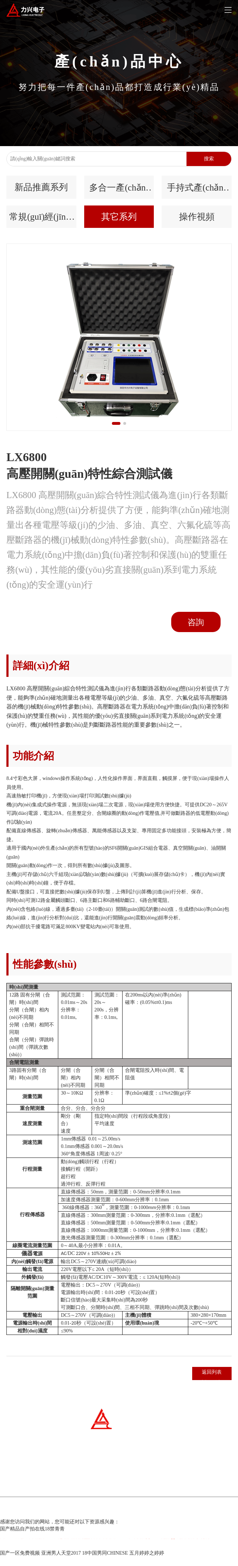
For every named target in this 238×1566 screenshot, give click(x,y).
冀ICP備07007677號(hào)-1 (94, 1519)
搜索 (209, 158)
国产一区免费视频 (20, 1562)
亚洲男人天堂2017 (61, 1562)
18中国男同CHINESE (105, 1562)
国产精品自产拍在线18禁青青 (32, 1538)
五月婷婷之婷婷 (146, 1562)
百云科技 (159, 1519)
